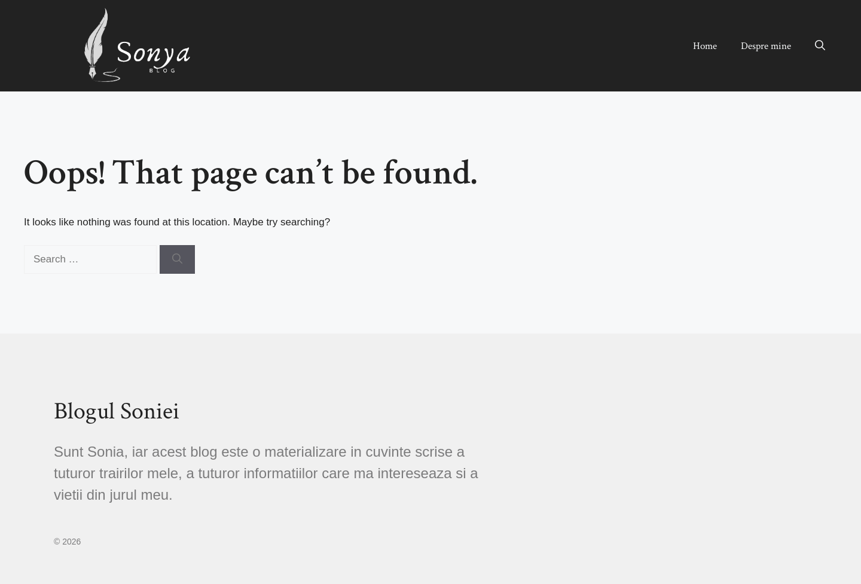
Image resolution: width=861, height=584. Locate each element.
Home (705, 46)
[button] (820, 46)
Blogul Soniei (116, 411)
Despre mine (766, 46)
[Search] (177, 259)
